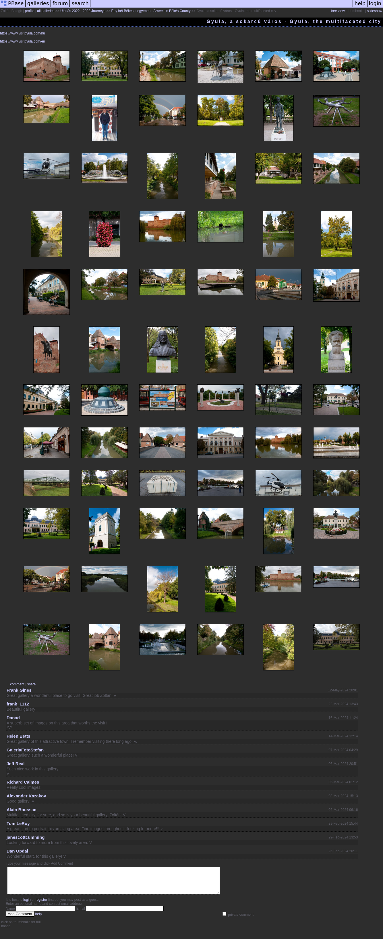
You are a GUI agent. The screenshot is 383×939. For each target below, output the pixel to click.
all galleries (45, 11)
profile (29, 11)
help (38, 919)
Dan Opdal (17, 851)
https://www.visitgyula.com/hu (22, 33)
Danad (13, 717)
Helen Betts (18, 736)
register (41, 905)
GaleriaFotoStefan (25, 749)
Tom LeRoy (18, 823)
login (26, 905)
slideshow (374, 11)
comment (17, 684)
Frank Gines (19, 690)
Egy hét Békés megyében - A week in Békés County (151, 11)
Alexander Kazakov (26, 795)
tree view (338, 11)
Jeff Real (16, 763)
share (31, 684)
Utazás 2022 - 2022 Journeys (82, 11)
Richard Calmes (23, 782)
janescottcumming (26, 837)
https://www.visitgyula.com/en (22, 41)
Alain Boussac (21, 809)
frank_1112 (18, 703)
